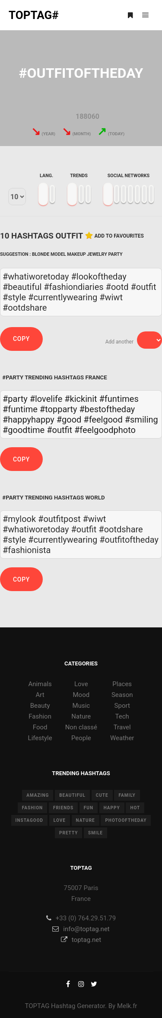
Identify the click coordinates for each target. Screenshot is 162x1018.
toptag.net (81, 940)
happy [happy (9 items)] (112, 807)
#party (15, 399)
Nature (81, 716)
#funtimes (119, 399)
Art (40, 695)
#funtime (20, 409)
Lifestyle (40, 738)
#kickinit (80, 399)
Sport (122, 705)
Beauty (40, 705)
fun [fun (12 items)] (88, 807)
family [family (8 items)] (126, 795)
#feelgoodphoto (105, 430)
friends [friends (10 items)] (63, 807)
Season (122, 695)
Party (115, 254)
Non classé (81, 727)
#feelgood (102, 419)
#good (69, 419)
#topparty (58, 409)
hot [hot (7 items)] (135, 807)
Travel (122, 727)
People (81, 738)
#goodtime (23, 430)
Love (81, 684)
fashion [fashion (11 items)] (32, 807)
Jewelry (97, 254)
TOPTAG (37, 1006)
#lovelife (46, 399)
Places (122, 684)
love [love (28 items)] (60, 820)
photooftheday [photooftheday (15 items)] (125, 820)
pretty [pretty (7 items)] (68, 832)
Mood (81, 695)
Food (40, 727)
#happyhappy (28, 419)
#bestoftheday (107, 409)
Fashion (40, 716)
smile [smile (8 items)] (95, 832)
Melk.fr (127, 1006)
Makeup (76, 254)
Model (58, 254)
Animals (39, 684)
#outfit (59, 430)
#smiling (141, 419)
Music (81, 705)
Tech (122, 716)
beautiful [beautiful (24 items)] (72, 795)
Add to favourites (119, 236)
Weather (122, 738)
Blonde (40, 254)
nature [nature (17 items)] (85, 820)
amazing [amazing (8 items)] (37, 795)
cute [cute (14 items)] (102, 795)
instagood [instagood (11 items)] (30, 820)
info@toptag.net (81, 929)
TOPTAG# (34, 15)
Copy (21, 338)
